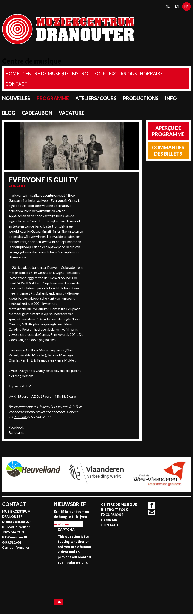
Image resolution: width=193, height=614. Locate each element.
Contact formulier (15, 547)
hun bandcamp (51, 293)
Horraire (151, 73)
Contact (16, 83)
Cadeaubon (37, 113)
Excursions (123, 73)
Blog (8, 113)
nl (168, 6)
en (177, 6)
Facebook (16, 427)
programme (53, 98)
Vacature (71, 113)
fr (186, 6)
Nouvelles (16, 98)
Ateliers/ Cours (96, 98)
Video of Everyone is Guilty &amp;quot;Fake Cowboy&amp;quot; (111, 209)
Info (171, 98)
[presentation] (75, 580)
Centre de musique (45, 73)
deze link (20, 417)
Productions (141, 98)
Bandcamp (17, 432)
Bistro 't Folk (89, 73)
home (12, 73)
